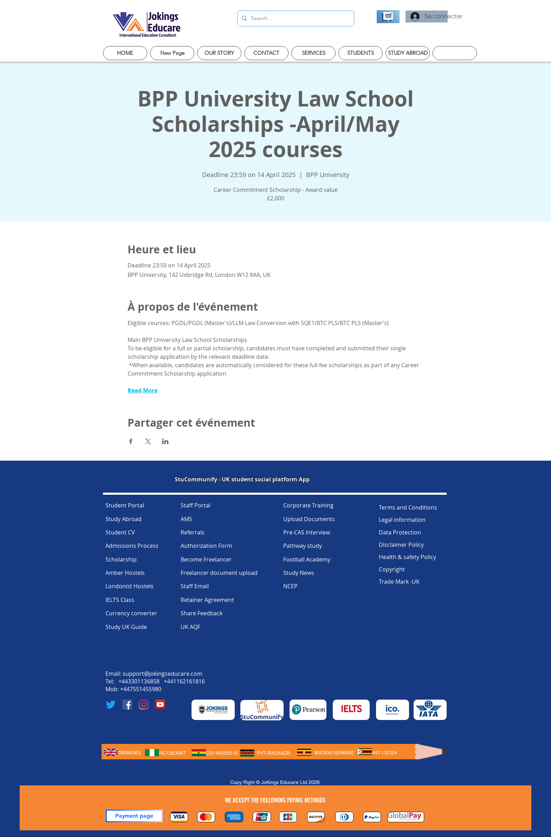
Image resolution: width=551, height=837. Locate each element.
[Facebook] (127, 704)
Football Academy (306, 559)
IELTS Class (119, 600)
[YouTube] (160, 704)
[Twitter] (111, 704)
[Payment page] (134, 816)
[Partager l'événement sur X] (148, 441)
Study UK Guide (126, 627)
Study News (298, 573)
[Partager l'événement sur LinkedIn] (165, 441)
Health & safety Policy (407, 557)
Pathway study (302, 546)
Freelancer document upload (219, 573)
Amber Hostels (125, 573)
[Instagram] (144, 704)
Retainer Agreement (207, 600)
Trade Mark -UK (399, 581)
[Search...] (295, 18)
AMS (186, 519)
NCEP (290, 586)
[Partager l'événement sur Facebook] (131, 441)
